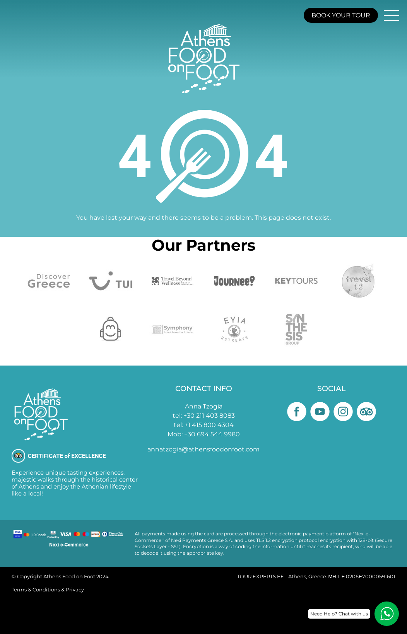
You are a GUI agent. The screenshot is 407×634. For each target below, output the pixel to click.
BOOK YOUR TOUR (340, 15)
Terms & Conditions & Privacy (48, 589)
